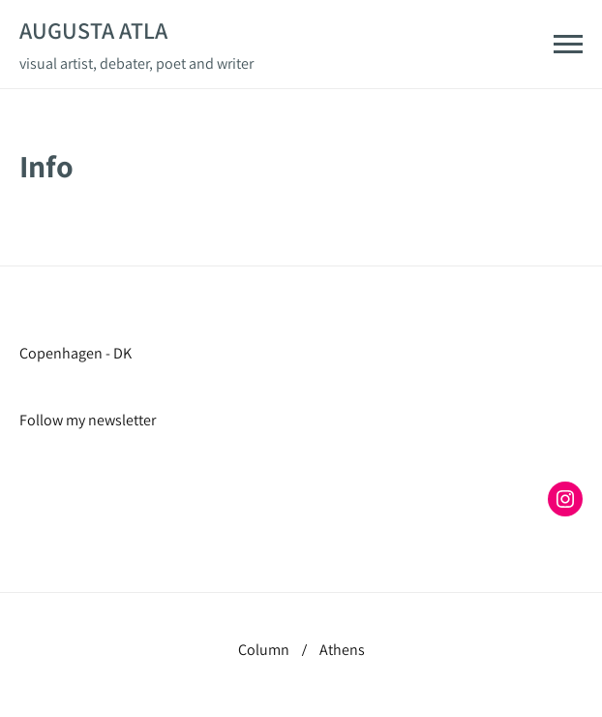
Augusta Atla (93, 30)
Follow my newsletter (87, 420)
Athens (342, 649)
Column (263, 649)
